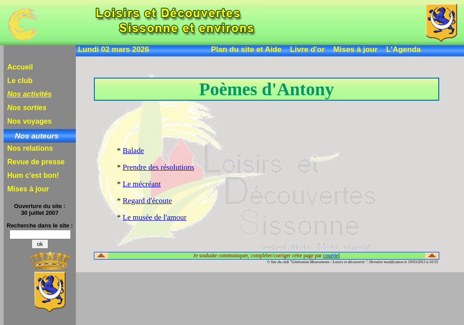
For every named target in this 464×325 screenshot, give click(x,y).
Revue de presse (36, 162)
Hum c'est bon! (33, 175)
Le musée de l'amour (154, 217)
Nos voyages (29, 121)
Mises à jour (355, 49)
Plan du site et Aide (246, 49)
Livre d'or (307, 49)
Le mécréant (142, 184)
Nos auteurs (37, 136)
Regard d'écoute (147, 200)
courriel (331, 255)
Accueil (20, 67)
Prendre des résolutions (159, 167)
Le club (19, 80)
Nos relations (30, 148)
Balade (133, 150)
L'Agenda (403, 49)
